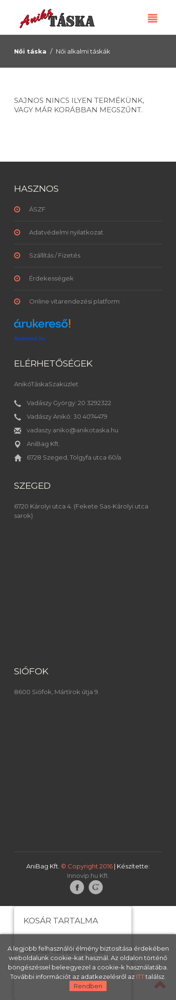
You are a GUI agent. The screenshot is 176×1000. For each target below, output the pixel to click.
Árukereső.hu (29, 338)
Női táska (30, 51)
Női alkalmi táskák (83, 51)
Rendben (88, 986)
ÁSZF (37, 209)
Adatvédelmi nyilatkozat (66, 232)
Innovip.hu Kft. (88, 875)
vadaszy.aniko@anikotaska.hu (72, 430)
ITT (140, 976)
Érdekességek (51, 278)
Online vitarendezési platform (74, 301)
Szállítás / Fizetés (54, 255)
